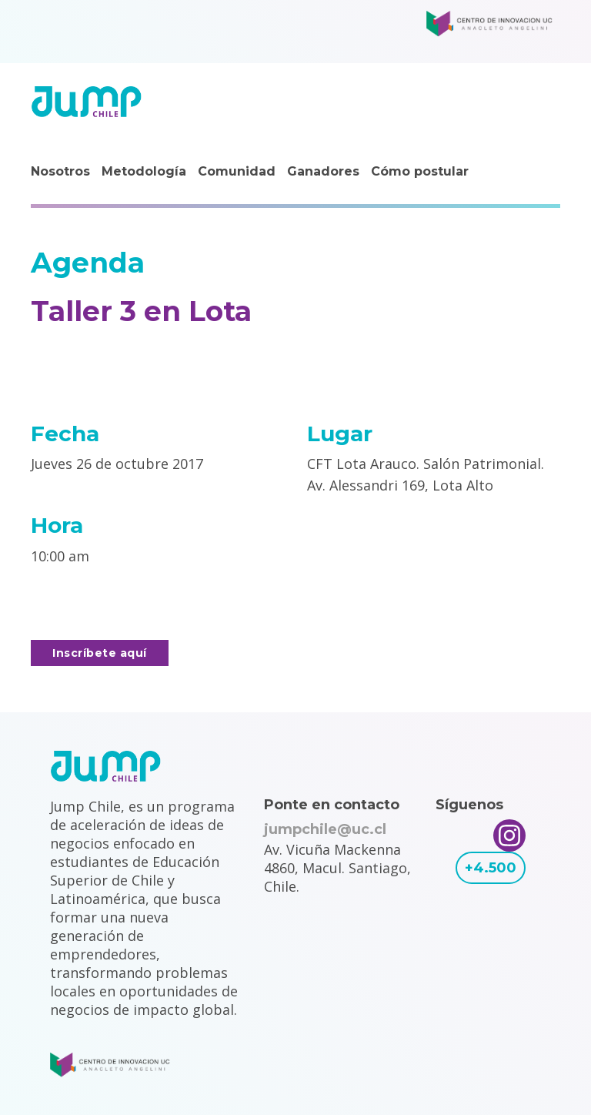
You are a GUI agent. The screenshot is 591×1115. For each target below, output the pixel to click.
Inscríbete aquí (99, 653)
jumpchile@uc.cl (325, 829)
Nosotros (60, 171)
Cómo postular (420, 171)
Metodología (144, 171)
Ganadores (323, 171)
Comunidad (236, 171)
